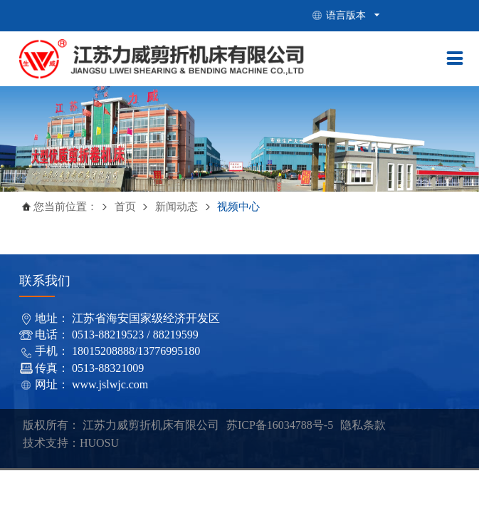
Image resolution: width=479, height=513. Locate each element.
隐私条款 (363, 425)
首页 (125, 206)
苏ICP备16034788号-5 (279, 425)
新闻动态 (178, 206)
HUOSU (99, 443)
